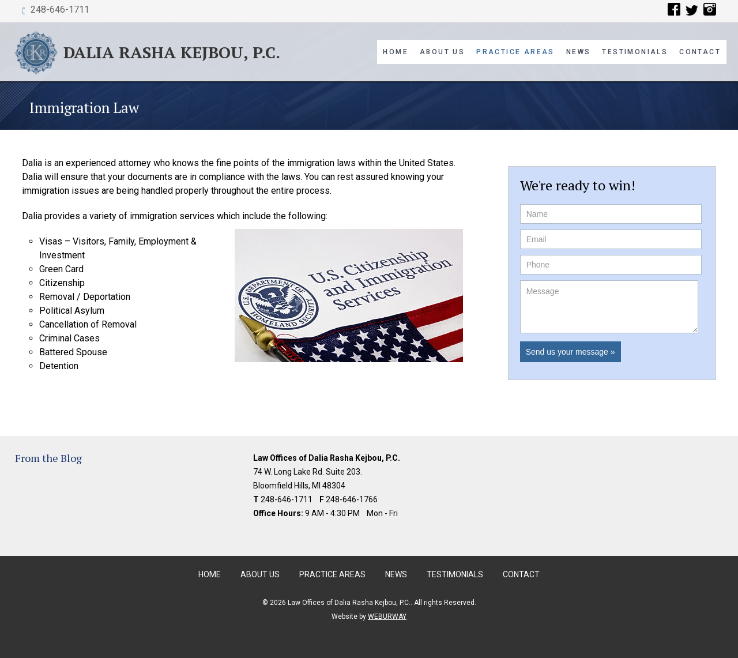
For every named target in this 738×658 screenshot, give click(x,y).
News (578, 51)
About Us (442, 51)
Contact (700, 51)
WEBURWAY (387, 616)
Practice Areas (515, 51)
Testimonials (635, 51)
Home (395, 51)
